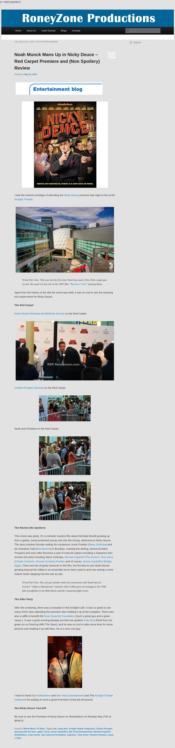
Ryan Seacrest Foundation (59, 616)
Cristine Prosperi (104, 728)
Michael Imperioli (102, 732)
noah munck (34, 735)
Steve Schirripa (97, 544)
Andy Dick (89, 620)
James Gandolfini (59, 732)
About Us (31, 30)
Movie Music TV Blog (34, 728)
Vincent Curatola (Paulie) (50, 561)
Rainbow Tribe (78, 284)
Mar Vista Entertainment (70, 695)
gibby (40, 732)
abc (55, 728)
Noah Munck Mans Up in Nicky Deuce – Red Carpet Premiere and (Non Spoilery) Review (57, 61)
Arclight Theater (23, 199)
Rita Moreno (43, 548)
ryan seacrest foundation (53, 735)
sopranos (71, 735)
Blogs (64, 30)
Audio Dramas (48, 30)
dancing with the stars (25, 732)
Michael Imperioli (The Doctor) (81, 557)
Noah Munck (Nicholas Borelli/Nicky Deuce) (39, 313)
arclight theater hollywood (81, 728)
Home (18, 30)
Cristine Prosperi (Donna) (29, 387)
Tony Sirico (82, 735)
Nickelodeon (43, 695)
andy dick (63, 728)
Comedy (76, 30)
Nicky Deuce (71, 195)
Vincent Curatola (98, 735)
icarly (46, 732)
